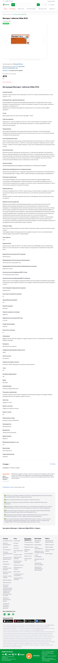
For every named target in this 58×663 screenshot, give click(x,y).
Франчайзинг (38, 544)
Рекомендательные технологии (18, 575)
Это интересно (7, 549)
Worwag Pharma (18, 64)
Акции (5, 8)
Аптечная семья (28, 542)
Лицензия (5, 561)
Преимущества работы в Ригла (49, 541)
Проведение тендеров (38, 541)
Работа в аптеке (49, 544)
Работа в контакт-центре (50, 550)
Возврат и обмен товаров (7, 577)
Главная (4, 14)
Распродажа (12, 8)
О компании (17, 540)
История (16, 543)
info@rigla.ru (47, 660)
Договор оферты (7, 580)
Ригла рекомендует (31, 8)
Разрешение (6, 564)
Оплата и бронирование (7, 544)
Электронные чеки (28, 559)
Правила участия (28, 547)
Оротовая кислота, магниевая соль (13, 67)
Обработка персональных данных (7, 600)
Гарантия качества (18, 565)
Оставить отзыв (18, 554)
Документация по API (39, 560)
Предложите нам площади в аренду (39, 552)
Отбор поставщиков (38, 556)
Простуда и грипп (43, 8)
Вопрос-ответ (28, 556)
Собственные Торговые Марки (39, 564)
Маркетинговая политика (7, 573)
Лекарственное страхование (18, 562)
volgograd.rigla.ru (50, 625)
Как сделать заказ (7, 540)
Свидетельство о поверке (18, 568)
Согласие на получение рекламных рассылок (6, 606)
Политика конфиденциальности (8, 554)
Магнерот (5, 70)
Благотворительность (18, 551)
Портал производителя (39, 548)
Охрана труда (48, 553)
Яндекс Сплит (21, 8)
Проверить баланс (27, 550)
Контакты (16, 548)
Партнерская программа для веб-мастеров (38, 569)
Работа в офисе (49, 547)
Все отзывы (52, 464)
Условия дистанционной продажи (7, 568)
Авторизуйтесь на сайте (8, 487)
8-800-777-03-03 (7, 652)
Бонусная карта (51, 1)
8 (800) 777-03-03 (40, 630)
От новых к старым (11, 467)
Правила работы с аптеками (18, 579)
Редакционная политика (17, 558)
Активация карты (29, 544)
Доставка (5, 547)
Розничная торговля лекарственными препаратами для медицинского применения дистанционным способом (7, 590)
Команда (16, 545)
